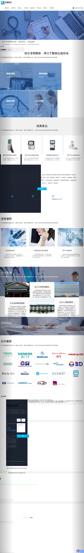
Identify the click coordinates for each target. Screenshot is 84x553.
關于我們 (13, 8)
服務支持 (32, 8)
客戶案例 (26, 8)
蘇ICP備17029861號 (19, 445)
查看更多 (10, 88)
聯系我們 (52, 8)
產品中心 (20, 8)
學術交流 (39, 8)
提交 (23, 413)
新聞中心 (45, 8)
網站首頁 (7, 8)
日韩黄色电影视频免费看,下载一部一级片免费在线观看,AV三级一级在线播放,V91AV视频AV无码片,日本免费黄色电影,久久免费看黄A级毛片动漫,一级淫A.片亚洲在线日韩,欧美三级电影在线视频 (55, 379)
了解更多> (42, 166)
